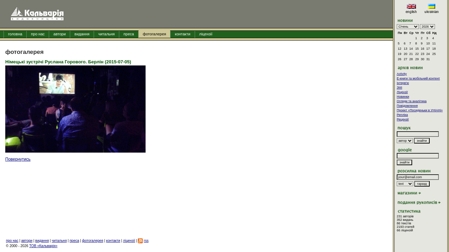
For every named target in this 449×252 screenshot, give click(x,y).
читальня (106, 34)
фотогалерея (154, 34)
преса (128, 34)
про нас (38, 34)
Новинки (403, 96)
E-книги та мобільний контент (418, 78)
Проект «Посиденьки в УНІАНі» (420, 110)
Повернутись (18, 159)
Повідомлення (407, 105)
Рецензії (403, 119)
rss (146, 241)
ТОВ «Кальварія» (43, 246)
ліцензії (206, 34)
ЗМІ (399, 87)
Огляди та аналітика (412, 101)
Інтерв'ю (403, 83)
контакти (182, 34)
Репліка (402, 115)
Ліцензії (402, 92)
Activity (402, 74)
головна (15, 34)
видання (81, 34)
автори (59, 34)
